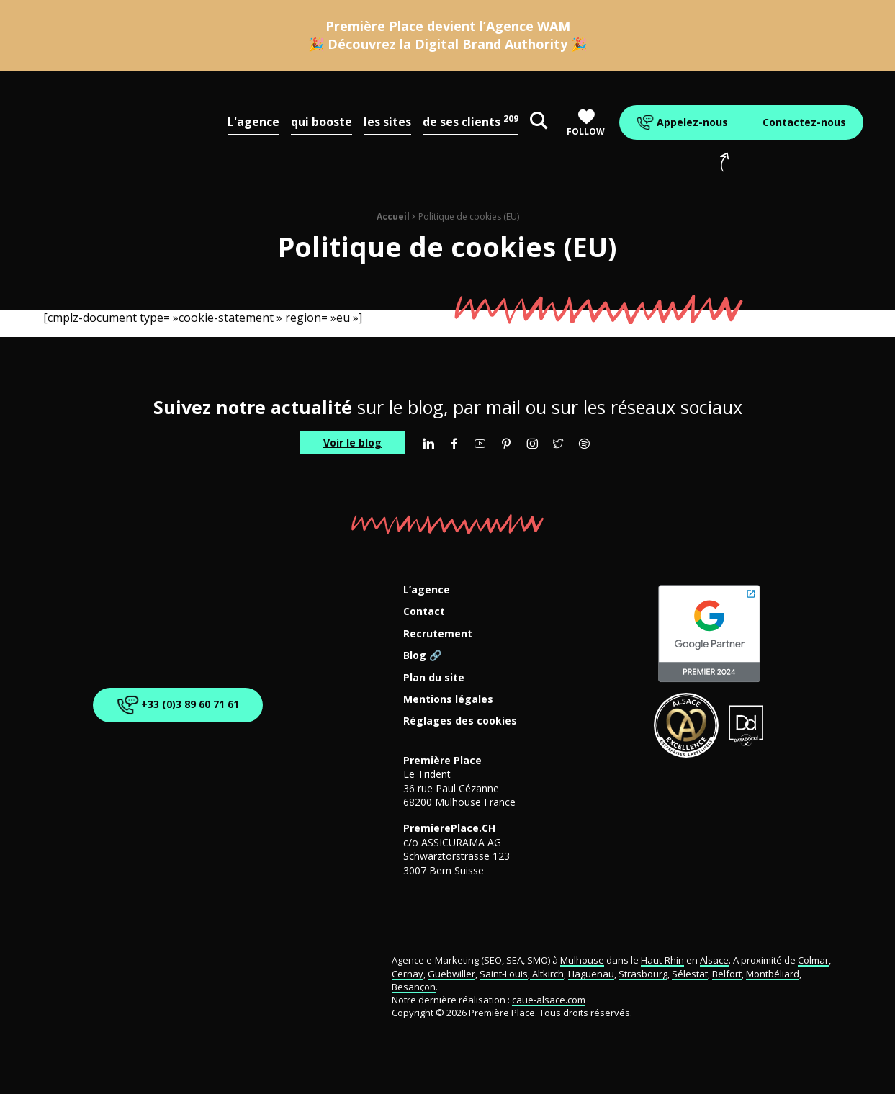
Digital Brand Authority (491, 44)
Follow (586, 123)
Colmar (813, 960)
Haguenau (591, 973)
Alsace (714, 960)
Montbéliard (772, 973)
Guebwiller (451, 973)
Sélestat (690, 973)
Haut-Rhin (662, 960)
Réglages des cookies (460, 721)
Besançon (414, 986)
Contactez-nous (804, 122)
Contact (424, 612)
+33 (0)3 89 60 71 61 (175, 704)
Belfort (727, 973)
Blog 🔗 (422, 656)
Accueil (393, 216)
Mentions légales (448, 700)
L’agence (426, 590)
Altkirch (547, 973)
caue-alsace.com (548, 999)
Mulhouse (582, 960)
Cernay (407, 973)
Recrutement (437, 634)
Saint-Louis (504, 973)
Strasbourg (643, 973)
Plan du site (433, 678)
